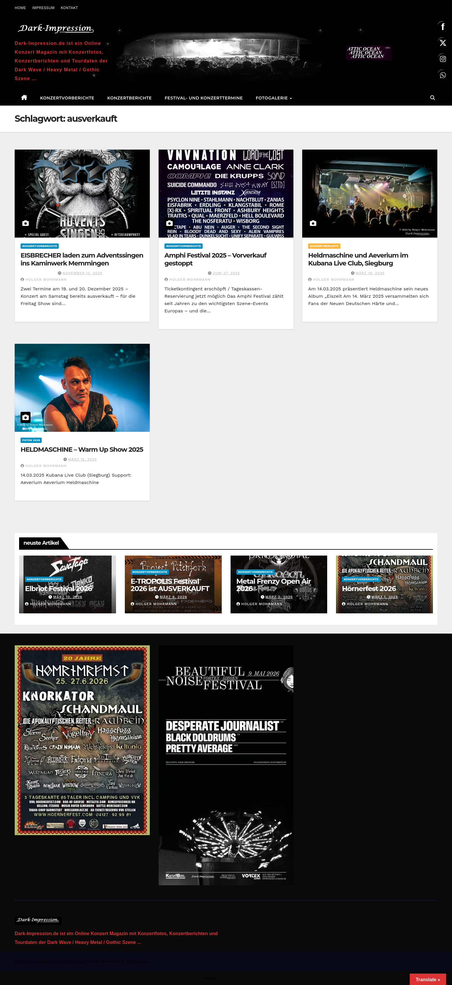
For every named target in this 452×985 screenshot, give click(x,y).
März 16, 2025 (370, 273)
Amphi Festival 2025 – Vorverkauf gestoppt (215, 259)
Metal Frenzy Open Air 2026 (273, 585)
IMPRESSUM (43, 8)
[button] (432, 98)
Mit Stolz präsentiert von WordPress (49, 961)
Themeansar (137, 961)
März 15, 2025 (82, 459)
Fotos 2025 (31, 440)
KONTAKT (69, 8)
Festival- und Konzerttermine (204, 98)
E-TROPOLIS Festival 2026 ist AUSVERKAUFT (170, 585)
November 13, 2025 (83, 273)
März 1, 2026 (385, 597)
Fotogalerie (272, 98)
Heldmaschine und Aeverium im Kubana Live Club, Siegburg (358, 259)
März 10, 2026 (67, 597)
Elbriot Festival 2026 (58, 588)
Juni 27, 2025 (226, 273)
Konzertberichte (129, 98)
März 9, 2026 (173, 597)
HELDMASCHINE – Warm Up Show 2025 (82, 449)
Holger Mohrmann (44, 279)
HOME (20, 8)
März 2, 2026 (279, 597)
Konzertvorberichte (67, 98)
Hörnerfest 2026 (369, 588)
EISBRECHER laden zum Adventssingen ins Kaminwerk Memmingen (82, 259)
